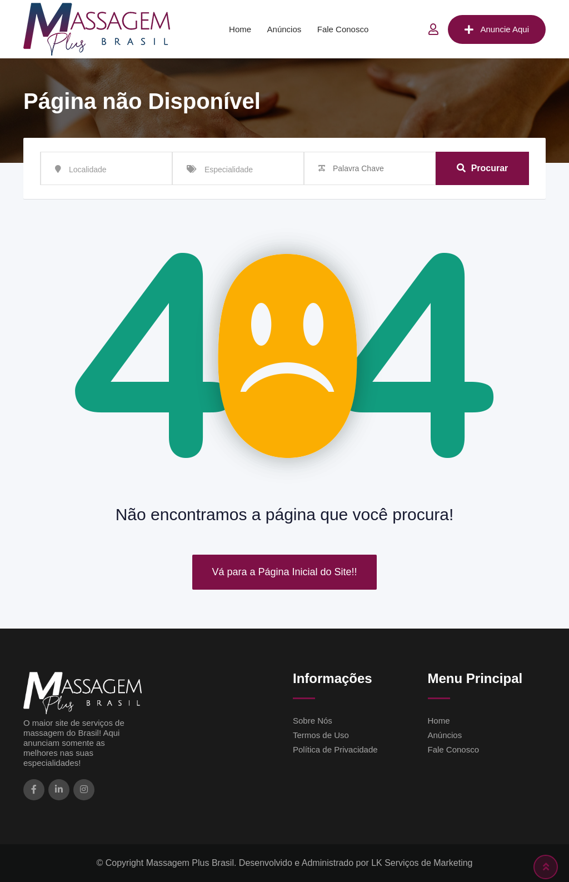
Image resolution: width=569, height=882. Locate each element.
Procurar (482, 168)
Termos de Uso (321, 735)
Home (240, 29)
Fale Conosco (343, 29)
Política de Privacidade (335, 749)
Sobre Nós (312, 720)
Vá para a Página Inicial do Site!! (284, 571)
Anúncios (284, 29)
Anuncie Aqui (497, 29)
